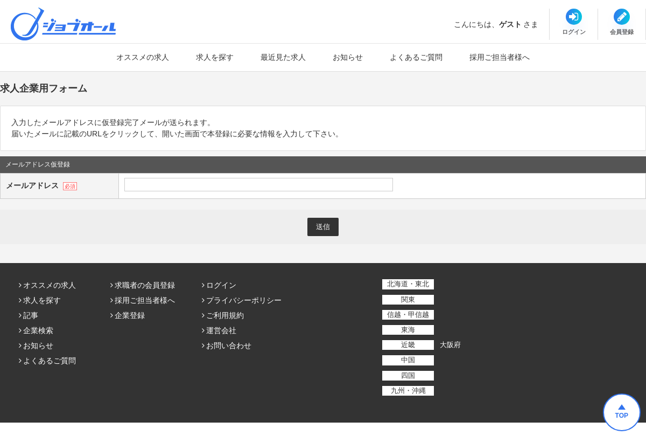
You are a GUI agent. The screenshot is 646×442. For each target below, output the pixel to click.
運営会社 (221, 330)
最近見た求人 (283, 57)
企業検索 (38, 330)
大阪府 (450, 345)
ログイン (221, 285)
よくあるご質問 (416, 57)
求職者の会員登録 (145, 285)
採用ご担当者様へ (499, 57)
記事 (30, 315)
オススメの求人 (142, 57)
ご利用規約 (225, 315)
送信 (323, 227)
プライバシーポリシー (244, 300)
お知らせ (348, 57)
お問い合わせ (228, 345)
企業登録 (130, 315)
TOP (621, 415)
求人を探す (215, 57)
